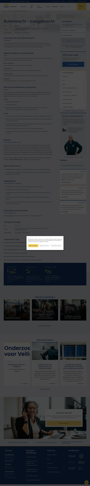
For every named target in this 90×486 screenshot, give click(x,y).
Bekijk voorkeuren (44, 245)
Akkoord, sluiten (33, 245)
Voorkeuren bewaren (56, 245)
